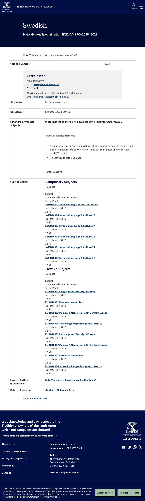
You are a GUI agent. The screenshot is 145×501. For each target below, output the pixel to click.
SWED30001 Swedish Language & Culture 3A (70, 247)
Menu (141, 6)
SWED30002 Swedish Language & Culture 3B (70, 258)
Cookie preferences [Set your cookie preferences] (129, 492)
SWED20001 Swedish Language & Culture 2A (70, 225)
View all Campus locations (64, 472)
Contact (6, 472)
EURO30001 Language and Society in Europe (70, 334)
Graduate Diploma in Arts (59, 390)
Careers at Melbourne (14, 451)
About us (6, 444)
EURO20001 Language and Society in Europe (70, 291)
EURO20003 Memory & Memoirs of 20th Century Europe (76, 312)
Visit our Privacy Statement (26, 496)
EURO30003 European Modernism (64, 355)
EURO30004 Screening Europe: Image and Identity (73, 366)
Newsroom (8, 465)
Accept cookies (105, 492)
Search (134, 6)
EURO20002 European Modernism (64, 302)
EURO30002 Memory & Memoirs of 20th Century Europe (76, 345)
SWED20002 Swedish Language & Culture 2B (70, 236)
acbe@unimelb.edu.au (46, 84)
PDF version (40, 398)
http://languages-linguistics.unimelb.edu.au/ (70, 380)
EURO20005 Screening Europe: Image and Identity (73, 323)
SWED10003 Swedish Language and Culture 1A (71, 204)
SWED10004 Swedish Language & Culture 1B (70, 215)
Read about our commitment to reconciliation (27, 435)
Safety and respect (12, 458)
